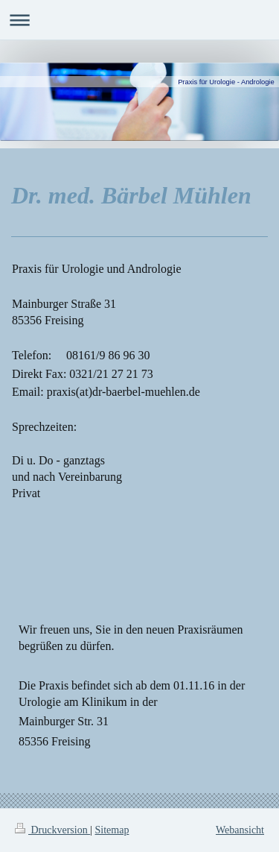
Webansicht (240, 830)
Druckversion (52, 830)
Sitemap (112, 830)
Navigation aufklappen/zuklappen (139, 20)
